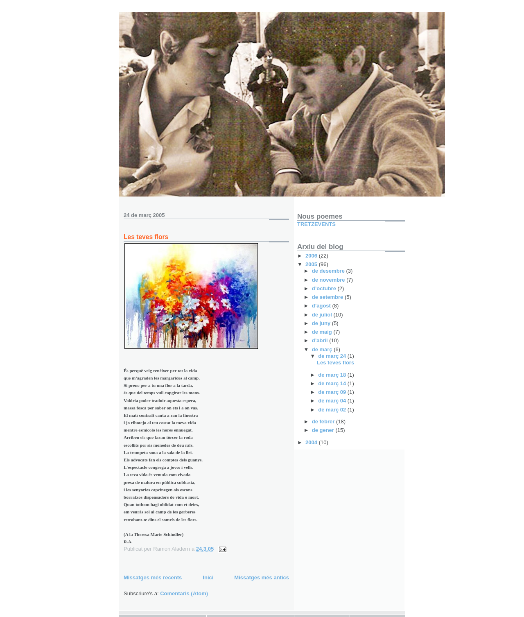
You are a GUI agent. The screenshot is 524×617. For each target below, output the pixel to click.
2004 (312, 442)
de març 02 (333, 410)
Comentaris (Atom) (184, 593)
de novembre (329, 280)
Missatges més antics (261, 577)
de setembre (328, 297)
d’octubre (325, 288)
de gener (324, 430)
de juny (322, 323)
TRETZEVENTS (316, 224)
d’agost (322, 306)
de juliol (323, 315)
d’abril (321, 340)
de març (323, 349)
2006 (312, 256)
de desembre (329, 271)
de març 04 (333, 401)
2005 (312, 264)
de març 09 (333, 392)
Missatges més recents (153, 577)
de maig (323, 332)
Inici (208, 577)
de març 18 (333, 375)
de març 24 (333, 356)
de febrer (324, 421)
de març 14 (333, 383)
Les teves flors (146, 236)
